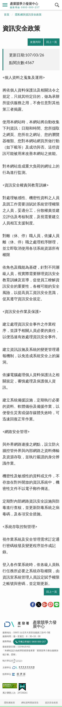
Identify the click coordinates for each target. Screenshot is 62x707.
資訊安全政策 (51, 702)
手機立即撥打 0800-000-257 (32, 641)
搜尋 (57, 5)
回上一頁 (51, 41)
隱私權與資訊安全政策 (28, 14)
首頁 (6, 14)
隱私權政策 (9, 702)
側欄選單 (4, 4)
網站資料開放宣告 (30, 702)
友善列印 (35, 41)
